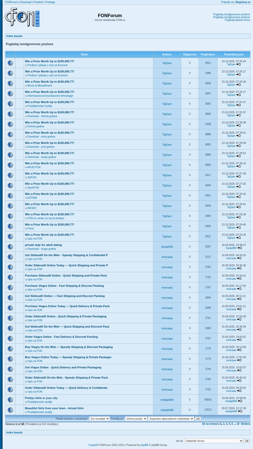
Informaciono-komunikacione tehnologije (50, 95)
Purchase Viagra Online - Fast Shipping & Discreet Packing (64, 285)
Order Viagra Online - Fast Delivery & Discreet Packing (61, 336)
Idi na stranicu (211, 423)
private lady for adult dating (43, 244)
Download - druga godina (41, 157)
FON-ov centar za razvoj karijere (45, 218)
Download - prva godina (40, 146)
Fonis (30, 228)
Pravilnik (38, 2)
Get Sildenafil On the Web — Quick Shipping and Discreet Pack (67, 326)
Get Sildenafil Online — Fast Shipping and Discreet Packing (65, 295)
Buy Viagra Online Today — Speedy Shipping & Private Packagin (68, 357)
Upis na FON (34, 238)
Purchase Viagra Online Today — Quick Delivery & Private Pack (67, 306)
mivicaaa (167, 256)
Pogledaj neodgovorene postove (231, 14)
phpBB (144, 445)
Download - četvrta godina (42, 116)
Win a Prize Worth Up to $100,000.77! (49, 61)
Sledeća (245, 423)
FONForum (11, 2)
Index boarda (14, 36)
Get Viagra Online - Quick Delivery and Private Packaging (63, 367)
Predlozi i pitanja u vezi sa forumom (47, 65)
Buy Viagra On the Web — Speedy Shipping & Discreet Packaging (69, 346)
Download (25, 2)
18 (238, 423)
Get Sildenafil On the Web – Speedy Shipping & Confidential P (66, 255)
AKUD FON (34, 167)
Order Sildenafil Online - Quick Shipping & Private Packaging (65, 316)
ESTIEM (32, 197)
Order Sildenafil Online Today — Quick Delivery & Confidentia (66, 387)
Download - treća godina (41, 136)
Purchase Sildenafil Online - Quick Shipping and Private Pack (66, 275)
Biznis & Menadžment (39, 85)
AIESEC (32, 208)
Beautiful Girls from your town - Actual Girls (54, 408)
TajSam (167, 63)
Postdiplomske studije (39, 106)
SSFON (31, 177)
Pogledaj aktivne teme (237, 20)
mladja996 (167, 399)
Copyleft (93, 445)
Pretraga (50, 2)
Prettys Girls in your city (41, 398)
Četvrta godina (35, 126)
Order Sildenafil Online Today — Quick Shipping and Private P (66, 265)
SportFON (33, 187)
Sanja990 (167, 246)
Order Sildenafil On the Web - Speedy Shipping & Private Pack (66, 377)
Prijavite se (227, 2)
